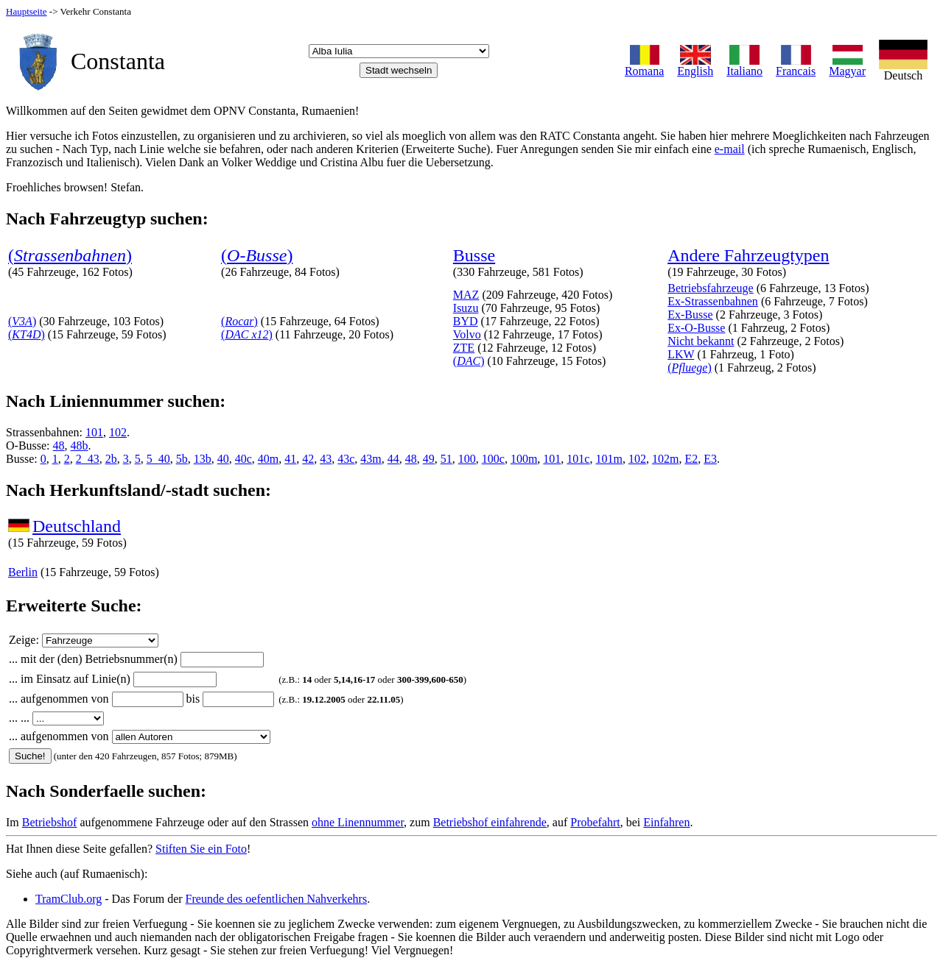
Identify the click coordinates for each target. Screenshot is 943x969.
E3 (710, 458)
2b (111, 458)
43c (345, 458)
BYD (465, 321)
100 (467, 458)
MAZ (466, 294)
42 (308, 458)
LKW (680, 354)
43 (326, 458)
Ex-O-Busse (696, 328)
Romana (644, 65)
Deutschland (76, 526)
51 (446, 458)
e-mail (730, 149)
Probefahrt (595, 822)
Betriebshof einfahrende (490, 822)
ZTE (463, 347)
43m (370, 458)
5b (182, 458)
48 (59, 445)
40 (223, 458)
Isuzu (466, 308)
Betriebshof (49, 822)
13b (202, 458)
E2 (691, 458)
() (70, 255)
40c (243, 458)
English (695, 65)
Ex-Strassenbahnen (712, 301)
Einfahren (666, 822)
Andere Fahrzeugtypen (748, 255)
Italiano (744, 65)
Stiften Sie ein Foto (201, 848)
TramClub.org (68, 898)
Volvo (467, 334)
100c (493, 458)
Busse (474, 255)
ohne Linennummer (358, 822)
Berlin (23, 572)
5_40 (158, 458)
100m (524, 458)
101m (608, 458)
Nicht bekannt (700, 341)
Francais (796, 65)
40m (268, 458)
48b (79, 445)
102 (118, 432)
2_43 (87, 458)
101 (94, 432)
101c (578, 458)
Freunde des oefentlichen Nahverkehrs (277, 898)
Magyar (847, 65)
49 (429, 458)
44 (393, 458)
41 (290, 458)
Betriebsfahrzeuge (710, 288)
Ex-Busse (689, 314)
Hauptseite (26, 11)
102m (665, 458)
